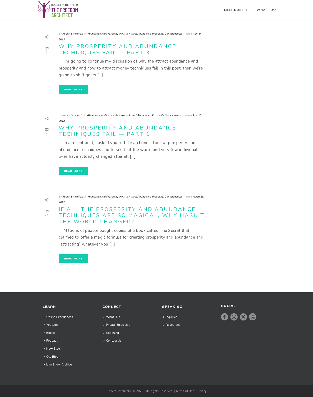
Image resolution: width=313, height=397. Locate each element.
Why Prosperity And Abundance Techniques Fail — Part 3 (117, 49)
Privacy (201, 391)
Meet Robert (236, 10)
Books (49, 333)
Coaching (111, 333)
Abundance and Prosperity (102, 33)
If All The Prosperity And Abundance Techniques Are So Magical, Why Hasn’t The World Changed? (132, 215)
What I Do (266, 10)
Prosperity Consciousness (167, 33)
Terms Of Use (185, 391)
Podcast (50, 341)
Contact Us (112, 341)
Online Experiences (58, 317)
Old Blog (51, 357)
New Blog (52, 349)
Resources (171, 325)
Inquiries (170, 317)
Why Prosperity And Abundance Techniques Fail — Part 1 (117, 131)
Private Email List (116, 325)
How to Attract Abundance (135, 33)
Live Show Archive (58, 364)
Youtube (51, 325)
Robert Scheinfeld (72, 33)
